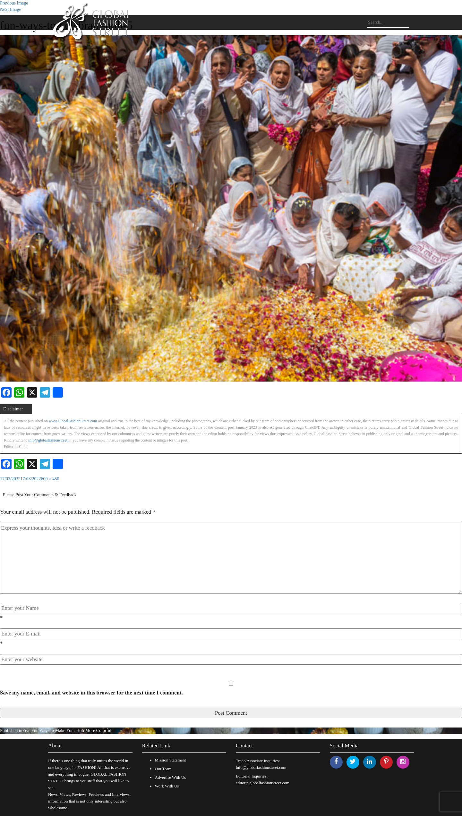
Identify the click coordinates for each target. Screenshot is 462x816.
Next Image (10, 9)
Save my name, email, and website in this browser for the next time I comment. (91, 693)
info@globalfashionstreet (47, 440)
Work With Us (167, 786)
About (55, 746)
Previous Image (14, 3)
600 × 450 (50, 478)
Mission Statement (170, 760)
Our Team (163, 768)
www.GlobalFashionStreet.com (73, 421)
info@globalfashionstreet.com (261, 767)
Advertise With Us (170, 777)
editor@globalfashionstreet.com (262, 782)
